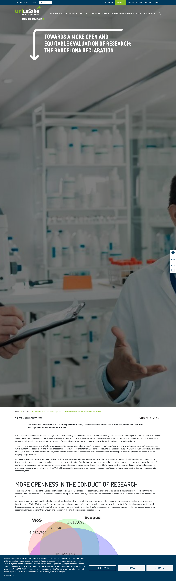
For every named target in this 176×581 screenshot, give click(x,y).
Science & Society (144, 13)
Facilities (83, 13)
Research (55, 13)
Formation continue (135, 2)
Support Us (45, 2)
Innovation (69, 13)
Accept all (159, 568)
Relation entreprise (152, 2)
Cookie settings (102, 568)
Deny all (131, 568)
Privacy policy (9, 575)
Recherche (120, 2)
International (99, 13)
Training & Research (121, 13)
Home (17, 411)
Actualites (27, 411)
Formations (109, 2)
